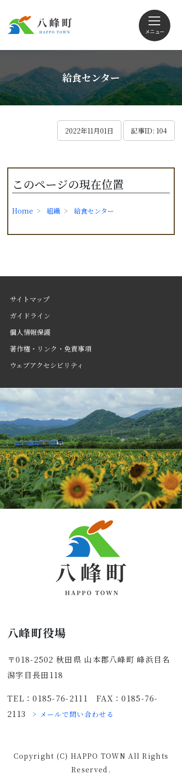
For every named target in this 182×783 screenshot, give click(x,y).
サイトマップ (30, 299)
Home (22, 211)
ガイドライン (30, 315)
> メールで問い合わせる (73, 714)
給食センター (94, 211)
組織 (53, 211)
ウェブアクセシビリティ (46, 365)
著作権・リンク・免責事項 (50, 348)
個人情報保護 (30, 332)
